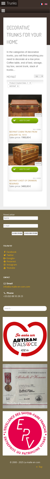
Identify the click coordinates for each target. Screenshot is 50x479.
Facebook (9, 252)
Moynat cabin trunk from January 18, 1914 (23, 133)
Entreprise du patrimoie (21, 450)
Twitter (8, 255)
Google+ (9, 258)
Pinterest (9, 261)
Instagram (10, 264)
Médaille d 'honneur (19, 403)
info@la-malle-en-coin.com (16, 286)
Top (38, 467)
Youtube (9, 268)
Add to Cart (24, 121)
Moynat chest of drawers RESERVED (23, 182)
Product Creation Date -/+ (18, 83)
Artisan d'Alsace (16, 356)
